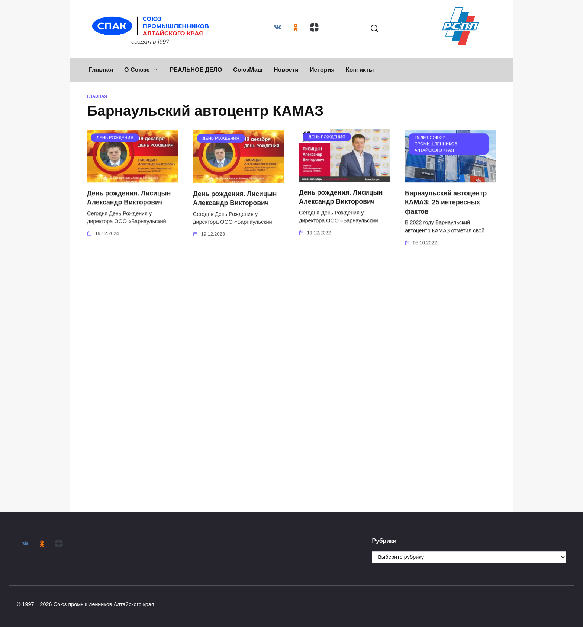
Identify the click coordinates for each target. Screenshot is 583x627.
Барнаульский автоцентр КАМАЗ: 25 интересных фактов (446, 204)
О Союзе (137, 70)
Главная (101, 70)
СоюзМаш (247, 70)
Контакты (360, 70)
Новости (286, 70)
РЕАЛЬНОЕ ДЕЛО (196, 70)
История (322, 70)
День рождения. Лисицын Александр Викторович (129, 200)
